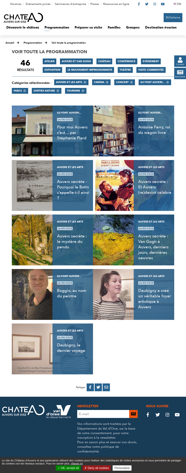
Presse (94, 4)
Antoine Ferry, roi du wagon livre (154, 129)
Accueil (9, 43)
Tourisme (73, 90)
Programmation (33, 43)
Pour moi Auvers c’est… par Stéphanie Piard (72, 132)
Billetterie (173, 17)
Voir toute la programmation (69, 43)
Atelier (49, 61)
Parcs (18, 90)
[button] (23, 27)
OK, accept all (68, 468)
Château (104, 61)
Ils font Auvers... (152, 82)
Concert (122, 82)
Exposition (52, 70)
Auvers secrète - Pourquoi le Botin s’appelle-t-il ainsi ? (73, 190)
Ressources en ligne (116, 4)
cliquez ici (77, 463)
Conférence (127, 61)
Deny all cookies (96, 468)
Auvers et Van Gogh (76, 61)
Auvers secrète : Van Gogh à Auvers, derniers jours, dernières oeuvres (153, 247)
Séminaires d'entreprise (70, 4)
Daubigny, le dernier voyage (71, 347)
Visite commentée (151, 70)
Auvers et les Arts (69, 82)
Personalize (122, 468)
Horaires (15, 4)
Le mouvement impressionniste (90, 70)
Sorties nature (44, 90)
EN (179, 4)
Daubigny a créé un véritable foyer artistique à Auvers (154, 299)
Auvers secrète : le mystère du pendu (72, 241)
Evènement (151, 61)
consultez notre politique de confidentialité (98, 449)
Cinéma (99, 82)
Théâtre (125, 70)
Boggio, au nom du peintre (71, 293)
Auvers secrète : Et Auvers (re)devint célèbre (154, 187)
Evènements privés (38, 4)
